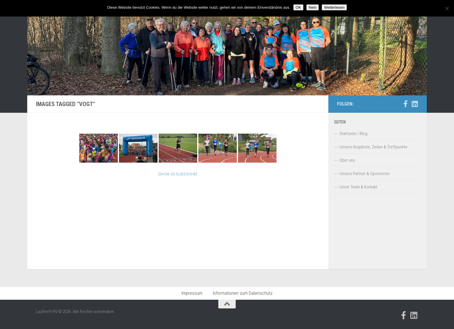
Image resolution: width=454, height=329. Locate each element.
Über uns (347, 160)
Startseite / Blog (353, 133)
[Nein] (447, 8)
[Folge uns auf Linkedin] (414, 103)
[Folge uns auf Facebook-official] (405, 103)
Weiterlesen (334, 7)
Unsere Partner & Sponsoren (364, 173)
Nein (312, 7)
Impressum (192, 293)
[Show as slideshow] (177, 174)
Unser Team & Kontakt (358, 187)
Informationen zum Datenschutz (242, 293)
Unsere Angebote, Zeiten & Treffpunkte (373, 147)
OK (298, 7)
